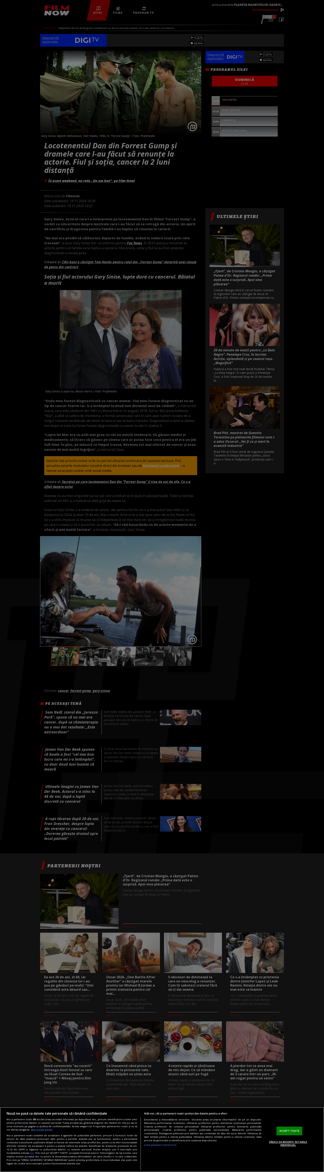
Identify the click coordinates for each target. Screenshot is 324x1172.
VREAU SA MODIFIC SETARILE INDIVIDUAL (288, 1143)
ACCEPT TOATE (289, 1131)
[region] (162, 1139)
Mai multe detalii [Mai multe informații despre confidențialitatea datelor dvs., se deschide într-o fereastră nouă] (42, 1129)
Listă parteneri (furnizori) (160, 1144)
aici (32, 1153)
